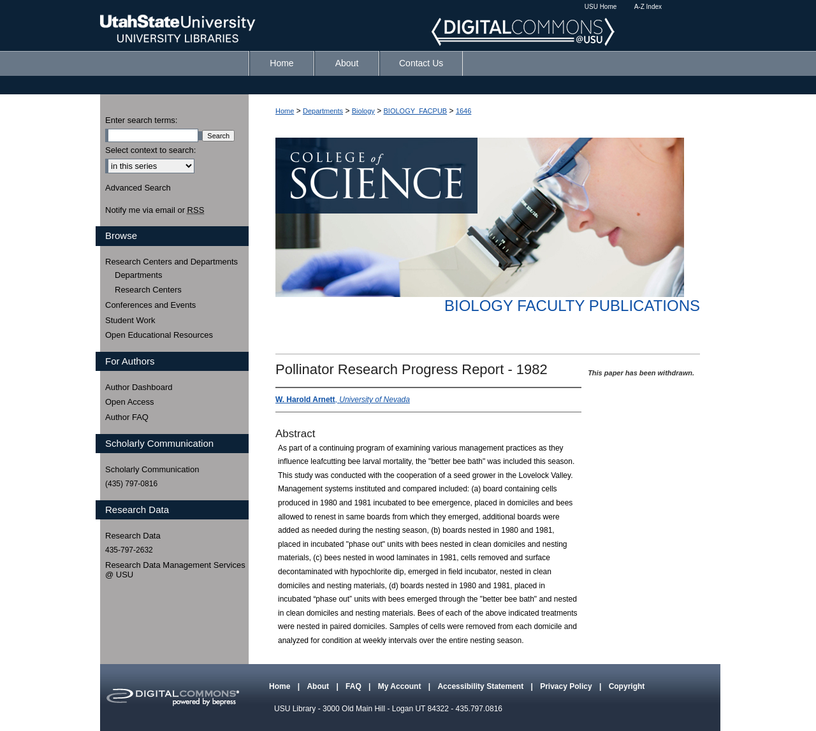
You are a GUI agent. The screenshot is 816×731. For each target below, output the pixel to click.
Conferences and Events (150, 305)
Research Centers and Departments (171, 261)
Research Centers (148, 289)
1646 (463, 111)
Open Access (129, 402)
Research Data (133, 535)
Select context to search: (150, 150)
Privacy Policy (567, 686)
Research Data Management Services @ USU (175, 570)
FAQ (354, 686)
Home (284, 111)
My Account (400, 686)
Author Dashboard (139, 387)
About (319, 686)
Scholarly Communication (152, 469)
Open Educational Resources (159, 335)
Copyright (627, 686)
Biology (363, 111)
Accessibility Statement (481, 686)
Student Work (130, 320)
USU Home (601, 6)
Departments (323, 111)
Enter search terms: (141, 120)
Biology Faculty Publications (572, 305)
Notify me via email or (154, 210)
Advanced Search (138, 187)
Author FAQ (127, 417)
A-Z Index (648, 6)
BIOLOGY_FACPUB (416, 111)
